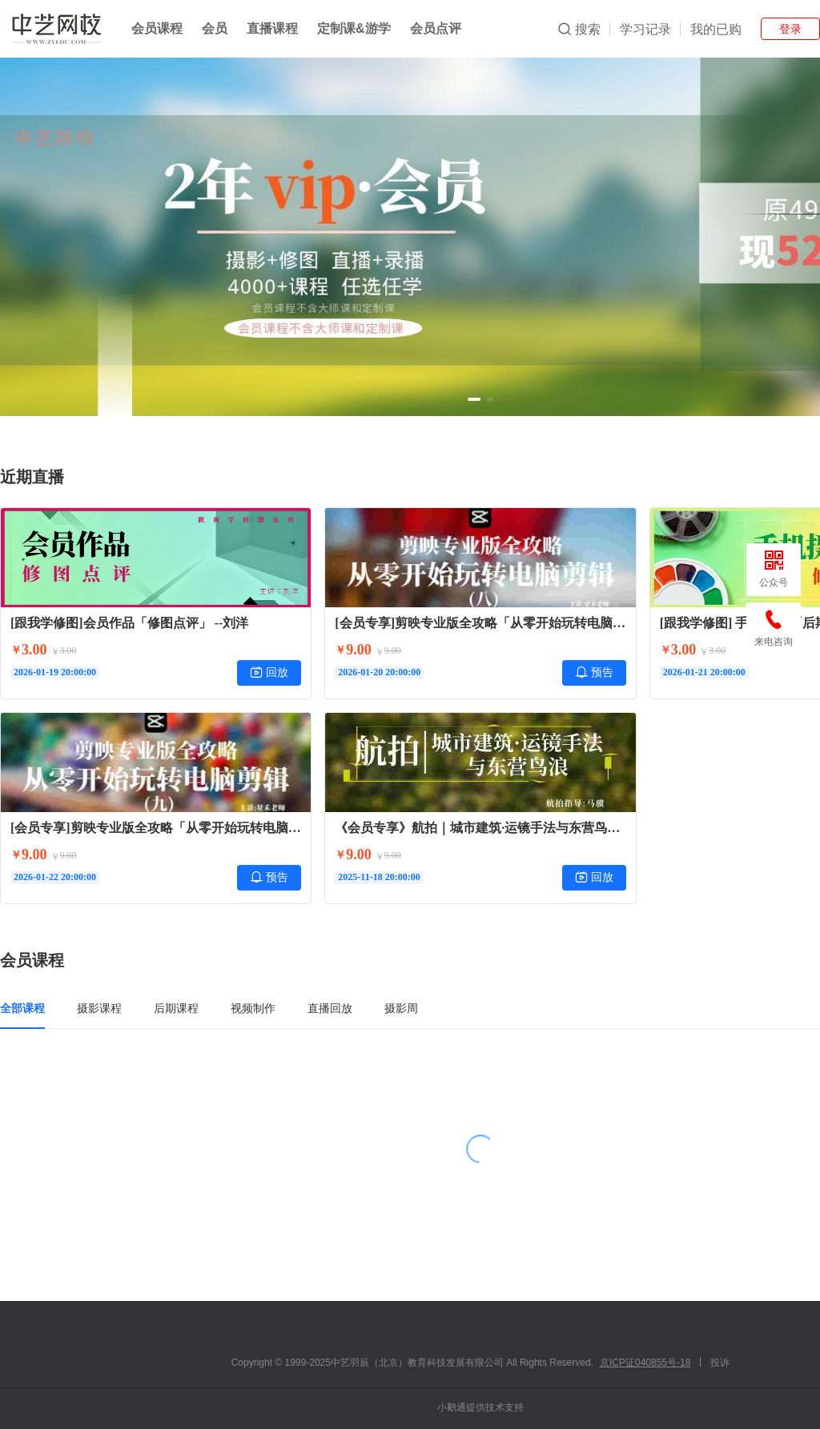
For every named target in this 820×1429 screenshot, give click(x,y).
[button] (474, 399)
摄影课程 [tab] (99, 1008)
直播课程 (272, 28)
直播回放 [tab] (330, 1008)
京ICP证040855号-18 (645, 1362)
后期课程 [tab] (176, 1008)
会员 (214, 28)
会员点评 (435, 28)
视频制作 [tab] (253, 1008)
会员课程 (157, 28)
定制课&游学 (354, 28)
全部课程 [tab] (22, 1008)
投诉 (720, 1362)
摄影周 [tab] (401, 1008)
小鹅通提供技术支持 (480, 1407)
